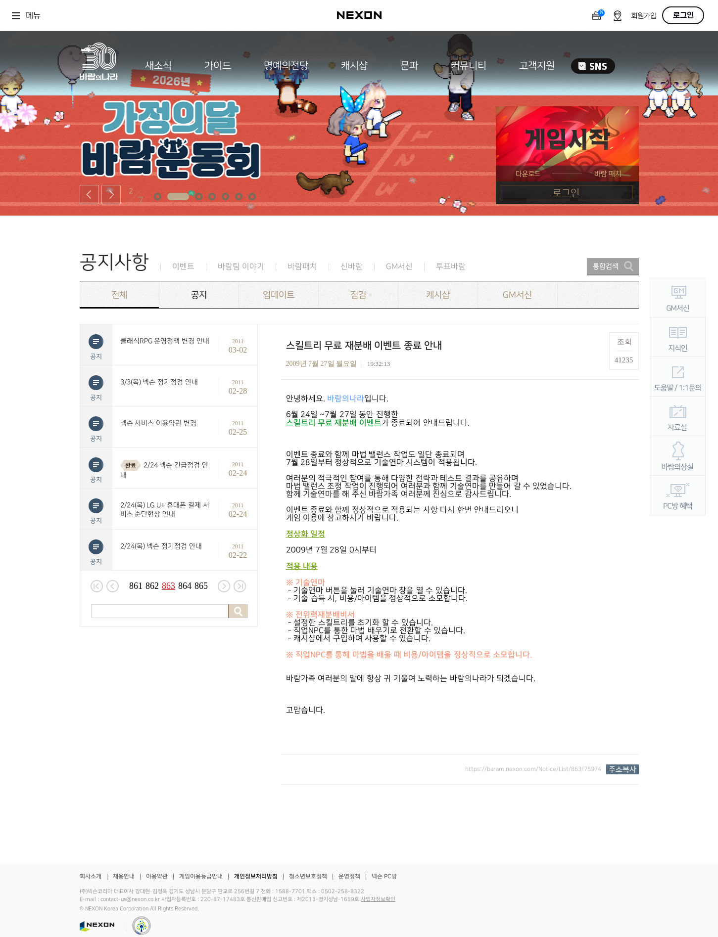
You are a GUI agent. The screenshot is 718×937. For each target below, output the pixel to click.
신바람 (351, 267)
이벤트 (183, 267)
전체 (119, 295)
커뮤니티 (468, 65)
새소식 (158, 65)
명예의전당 (286, 65)
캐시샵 (354, 65)
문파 (409, 65)
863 (168, 586)
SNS (593, 66)
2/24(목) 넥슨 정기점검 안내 (161, 546)
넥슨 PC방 (384, 876)
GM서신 (399, 267)
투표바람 (451, 267)
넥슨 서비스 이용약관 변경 (158, 423)
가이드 (217, 65)
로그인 (683, 15)
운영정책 (349, 876)
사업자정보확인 (378, 899)
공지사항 (114, 262)
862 (152, 586)
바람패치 (302, 267)
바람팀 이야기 (241, 267)
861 (136, 586)
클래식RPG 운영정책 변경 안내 (165, 341)
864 (184, 586)
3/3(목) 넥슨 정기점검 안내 (159, 382)
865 (201, 586)
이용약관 (157, 876)
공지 (199, 295)
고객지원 (537, 65)
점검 (358, 295)
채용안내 (124, 876)
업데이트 (278, 295)
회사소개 (90, 876)
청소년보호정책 (308, 876)
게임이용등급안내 (201, 876)
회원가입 (644, 16)
